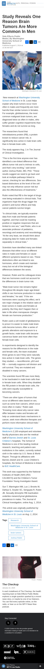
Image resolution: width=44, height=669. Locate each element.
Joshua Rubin (16, 538)
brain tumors (16, 533)
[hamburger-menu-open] (4, 3)
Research (15, 520)
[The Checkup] (22, 567)
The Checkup (10, 584)
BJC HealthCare (12, 466)
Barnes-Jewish (16, 438)
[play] (3, 666)
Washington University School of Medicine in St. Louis (24, 527)
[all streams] (41, 666)
